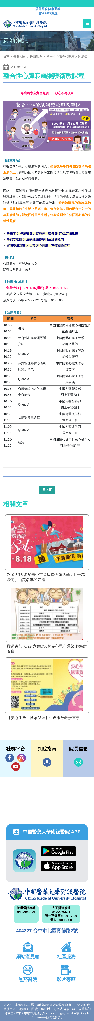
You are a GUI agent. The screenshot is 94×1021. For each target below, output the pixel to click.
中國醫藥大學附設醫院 (47, 894)
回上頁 (47, 489)
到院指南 (47, 762)
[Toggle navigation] (87, 23)
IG (21, 758)
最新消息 (36, 57)
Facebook (9, 758)
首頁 (6, 57)
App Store (58, 866)
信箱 (78, 762)
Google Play (58, 851)
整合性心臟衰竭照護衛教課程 (66, 57)
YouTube (15, 766)
